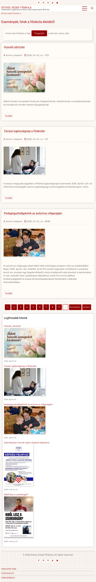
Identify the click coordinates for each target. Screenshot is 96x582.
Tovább (8, 116)
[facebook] (39, 3)
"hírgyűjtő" (39, 33)
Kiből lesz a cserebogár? (16, 494)
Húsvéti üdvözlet (12, 326)
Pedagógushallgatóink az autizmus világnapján (28, 404)
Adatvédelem (8, 577)
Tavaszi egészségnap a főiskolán (20, 366)
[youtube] (48, 3)
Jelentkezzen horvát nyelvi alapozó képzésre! (27, 442)
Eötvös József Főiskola (16, 7)
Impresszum (7, 573)
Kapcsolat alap (8, 569)
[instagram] (43, 3)
